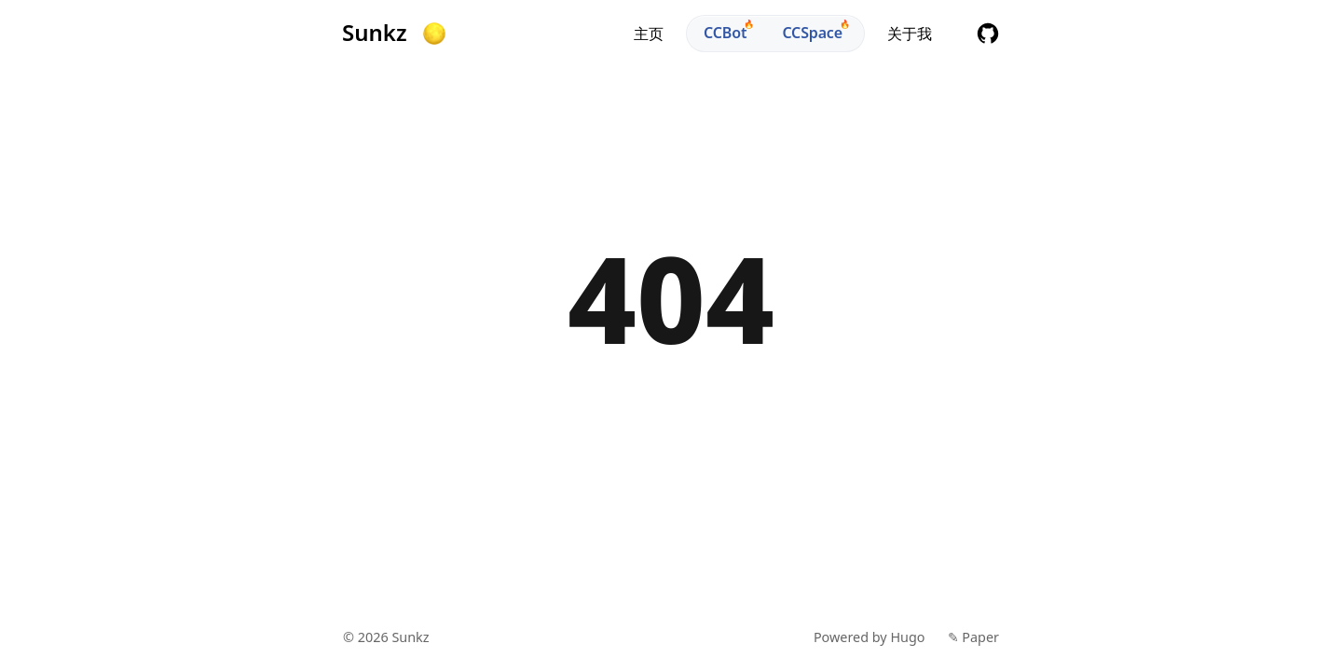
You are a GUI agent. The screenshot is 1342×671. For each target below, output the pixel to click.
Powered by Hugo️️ (869, 637)
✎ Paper (973, 637)
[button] (434, 33)
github (988, 33)
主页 (649, 33)
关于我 (909, 33)
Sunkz (374, 33)
